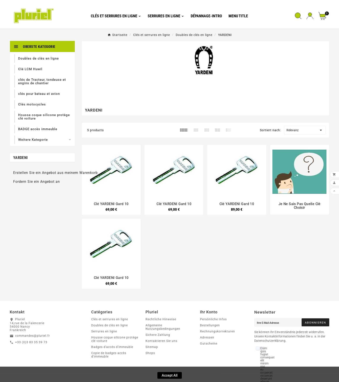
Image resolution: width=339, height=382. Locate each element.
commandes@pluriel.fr (32, 335)
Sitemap (152, 347)
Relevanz (304, 130)
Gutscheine (208, 343)
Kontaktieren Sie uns (161, 341)
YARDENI (20, 157)
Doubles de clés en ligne (109, 325)
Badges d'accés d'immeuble (112, 347)
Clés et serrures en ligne (109, 319)
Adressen (207, 337)
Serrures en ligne (104, 331)
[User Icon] (310, 16)
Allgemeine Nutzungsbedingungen (163, 327)
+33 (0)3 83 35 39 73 (31, 342)
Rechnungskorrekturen (217, 331)
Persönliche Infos (213, 319)
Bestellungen (210, 325)
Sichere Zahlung (158, 335)
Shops (150, 353)
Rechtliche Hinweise (161, 319)
